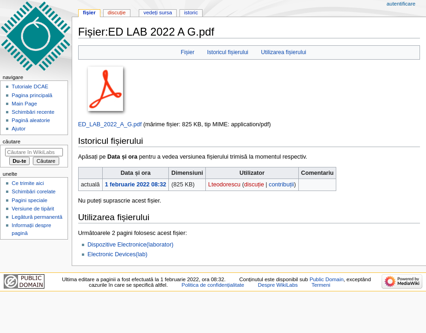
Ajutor (18, 128)
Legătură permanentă (37, 217)
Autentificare (401, 3)
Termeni (320, 285)
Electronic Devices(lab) (117, 254)
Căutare (12, 141)
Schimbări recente (33, 112)
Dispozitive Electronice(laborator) (130, 244)
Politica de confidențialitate (213, 285)
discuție (254, 184)
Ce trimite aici (27, 183)
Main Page (24, 103)
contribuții (281, 184)
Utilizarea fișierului (283, 52)
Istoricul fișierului (227, 52)
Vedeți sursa (157, 12)
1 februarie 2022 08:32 (136, 184)
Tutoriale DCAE (30, 86)
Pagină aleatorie (31, 120)
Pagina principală (32, 95)
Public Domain (326, 279)
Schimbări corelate (34, 191)
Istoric (191, 12)
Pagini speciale (29, 200)
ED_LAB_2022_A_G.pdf (110, 124)
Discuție (117, 12)
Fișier (187, 52)
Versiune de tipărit (33, 208)
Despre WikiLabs (277, 285)
